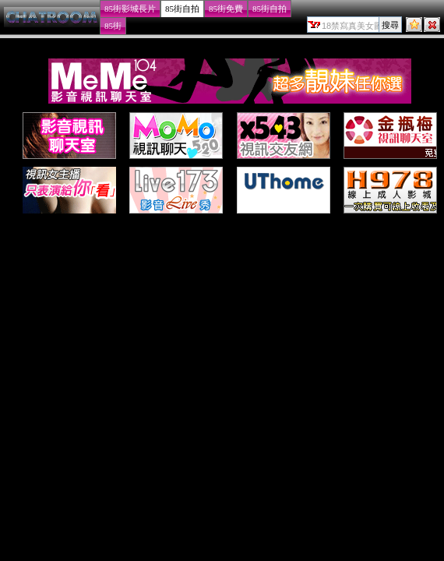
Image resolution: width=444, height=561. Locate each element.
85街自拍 (182, 8)
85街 (113, 25)
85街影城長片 (130, 8)
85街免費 (226, 8)
